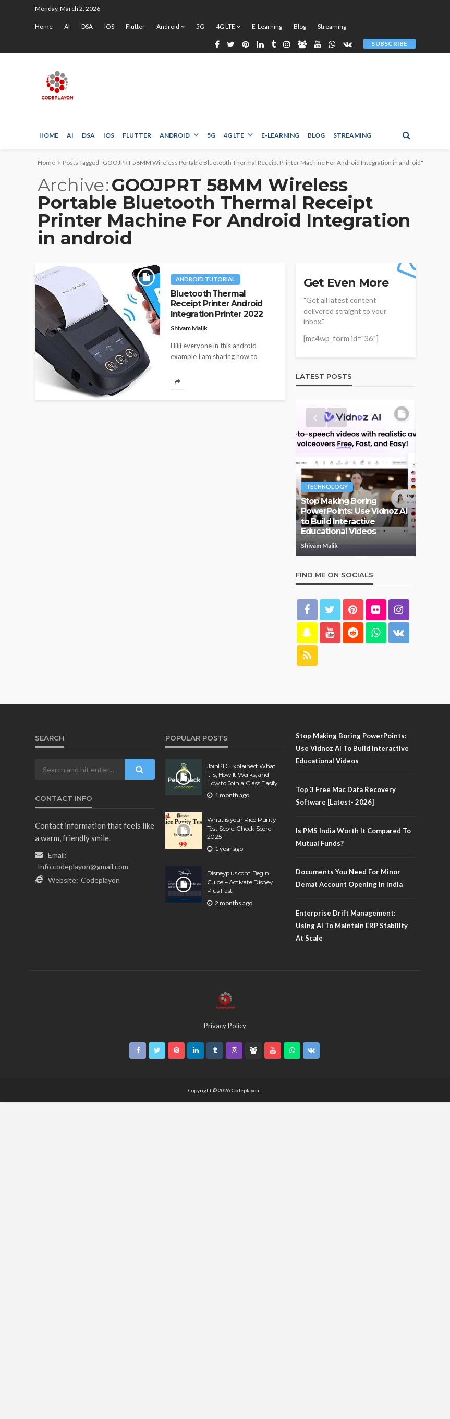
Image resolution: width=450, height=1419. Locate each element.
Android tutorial (205, 279)
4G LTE (225, 26)
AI (67, 26)
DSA (87, 26)
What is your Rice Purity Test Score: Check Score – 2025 (241, 828)
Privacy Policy (225, 1025)
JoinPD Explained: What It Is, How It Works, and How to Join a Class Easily (242, 774)
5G (200, 26)
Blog (300, 26)
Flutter (135, 26)
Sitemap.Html (194, 925)
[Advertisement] (247, 85)
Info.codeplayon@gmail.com (83, 866)
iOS (109, 26)
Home (44, 26)
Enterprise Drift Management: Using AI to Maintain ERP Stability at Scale (352, 925)
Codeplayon (100, 879)
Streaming (332, 26)
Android (167, 26)
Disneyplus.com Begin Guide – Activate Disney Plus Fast (240, 882)
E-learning (267, 26)
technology (327, 486)
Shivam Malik (189, 328)
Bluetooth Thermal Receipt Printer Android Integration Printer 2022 (217, 304)
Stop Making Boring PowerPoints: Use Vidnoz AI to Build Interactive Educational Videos (354, 516)
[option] (356, 478)
